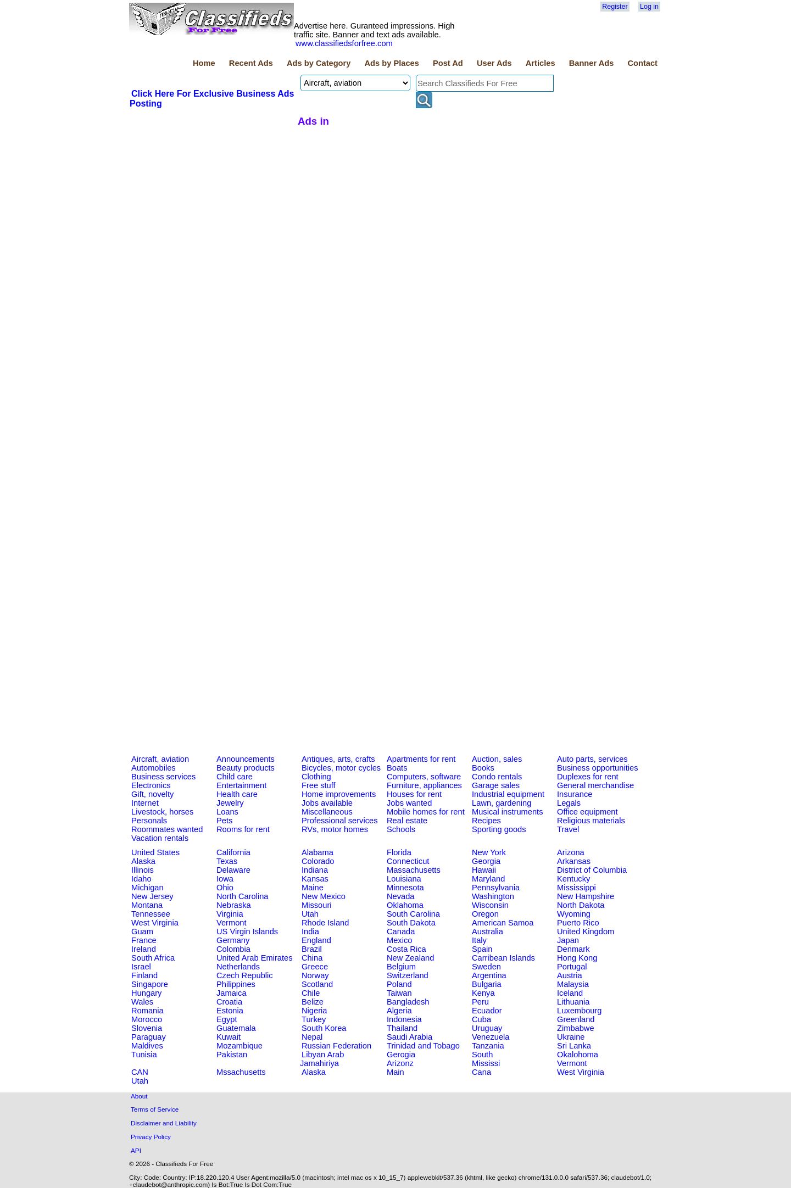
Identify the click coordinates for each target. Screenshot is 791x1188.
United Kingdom (585, 931)
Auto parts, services (592, 759)
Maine (313, 887)
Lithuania (573, 1001)
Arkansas (574, 861)
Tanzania (488, 1045)
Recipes (486, 820)
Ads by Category (318, 63)
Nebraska (233, 905)
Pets (224, 820)
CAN (139, 1072)
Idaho (141, 878)
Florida (399, 852)
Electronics (151, 785)
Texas (226, 861)
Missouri (317, 905)
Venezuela (490, 1037)
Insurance (574, 794)
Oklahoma (405, 905)
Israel (141, 966)
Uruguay (487, 1028)
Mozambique (239, 1045)
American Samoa (502, 922)
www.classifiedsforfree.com (344, 43)
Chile (311, 993)
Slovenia (146, 1028)
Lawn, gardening (501, 803)
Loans (227, 811)
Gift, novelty (152, 794)
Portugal (572, 966)
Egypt (226, 1019)
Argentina (489, 975)
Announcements (245, 759)
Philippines (235, 984)
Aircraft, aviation (160, 759)
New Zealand (410, 957)
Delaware (233, 870)
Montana (147, 905)
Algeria (399, 1010)
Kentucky (573, 878)
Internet (145, 803)
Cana (481, 1072)
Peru (480, 1001)
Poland (399, 984)
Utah (310, 914)
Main (395, 1072)
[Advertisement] (212, 191)
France (144, 940)
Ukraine (571, 1037)
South (482, 1054)
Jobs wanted (409, 803)
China (312, 957)
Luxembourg (579, 1010)
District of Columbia (592, 870)
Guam (142, 931)
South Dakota (411, 922)
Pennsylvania (496, 887)
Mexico (399, 940)
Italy (479, 940)
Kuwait (228, 1037)
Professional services (339, 820)
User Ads (494, 63)
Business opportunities (597, 767)
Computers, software (424, 776)
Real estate (407, 820)
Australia (487, 931)
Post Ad (448, 63)
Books (483, 767)
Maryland (488, 878)
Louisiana (404, 878)
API (136, 1150)
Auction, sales (497, 759)
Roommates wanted (167, 829)
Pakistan (231, 1054)
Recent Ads (251, 63)
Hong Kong (577, 957)
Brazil (312, 949)
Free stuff (319, 785)
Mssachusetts (241, 1072)
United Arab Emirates (254, 957)
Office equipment (587, 811)
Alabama (317, 852)
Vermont (231, 922)
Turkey (314, 1019)
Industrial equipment (508, 794)
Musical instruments (507, 811)
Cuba (481, 1019)
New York (489, 852)
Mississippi (576, 887)
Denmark (573, 949)
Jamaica (231, 993)
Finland (144, 975)
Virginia (229, 914)
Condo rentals (497, 776)
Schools (401, 829)
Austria (569, 975)
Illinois (142, 870)
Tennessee (150, 914)
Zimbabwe (575, 1028)
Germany (232, 940)
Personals (149, 820)
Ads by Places (392, 63)
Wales (142, 1001)
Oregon (485, 914)
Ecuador (487, 1010)
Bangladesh (408, 1001)
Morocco (146, 1019)
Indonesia (404, 1019)
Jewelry (230, 803)
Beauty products (245, 767)
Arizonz (400, 1063)
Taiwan (399, 993)
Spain (482, 949)
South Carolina (413, 914)
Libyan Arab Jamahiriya (322, 1059)
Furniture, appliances (424, 785)
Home (204, 63)
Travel (568, 829)
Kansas (315, 878)
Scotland (317, 984)
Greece (315, 966)
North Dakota (580, 905)
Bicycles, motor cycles (341, 767)
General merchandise (595, 785)
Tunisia (144, 1054)
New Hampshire (585, 896)
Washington (493, 896)
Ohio (224, 887)
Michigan (147, 887)
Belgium (401, 966)
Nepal (312, 1037)
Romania (147, 1010)
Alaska (143, 861)
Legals (569, 803)
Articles (540, 63)
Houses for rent (414, 794)
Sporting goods (499, 829)
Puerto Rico (578, 922)
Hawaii (484, 870)
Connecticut (408, 861)
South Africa (153, 957)
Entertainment (241, 785)
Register (614, 6)
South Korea (324, 1028)
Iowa (224, 878)
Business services (163, 776)
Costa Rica (406, 949)
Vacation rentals (159, 838)
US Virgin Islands (247, 931)
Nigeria (314, 1010)
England (316, 940)
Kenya (483, 993)
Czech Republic (244, 975)
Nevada (401, 896)
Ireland (143, 949)
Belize (313, 1001)
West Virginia (155, 922)
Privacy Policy (151, 1136)
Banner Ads (591, 63)
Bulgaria (487, 984)
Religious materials (591, 820)
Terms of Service (155, 1109)
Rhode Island (325, 922)
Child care (234, 776)
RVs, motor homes (335, 829)
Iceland (570, 993)
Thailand (402, 1028)
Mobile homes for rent (426, 811)
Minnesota (405, 887)
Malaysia (573, 984)
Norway (315, 975)
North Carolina (242, 896)
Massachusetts (414, 870)
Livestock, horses (162, 811)
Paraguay (148, 1037)
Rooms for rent (243, 829)
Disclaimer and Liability (164, 1122)
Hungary (146, 993)
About (139, 1096)
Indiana (315, 870)
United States (155, 852)
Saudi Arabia (409, 1037)
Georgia (486, 861)
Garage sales (496, 785)
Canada (401, 931)
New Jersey (152, 896)
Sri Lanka (574, 1045)
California (233, 852)
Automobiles (153, 767)
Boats (397, 767)
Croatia (229, 1001)
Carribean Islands (503, 957)
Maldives (147, 1045)
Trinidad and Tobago (423, 1045)
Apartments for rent (421, 759)
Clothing (316, 776)
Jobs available (327, 803)
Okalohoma (577, 1054)
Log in (649, 6)
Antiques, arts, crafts (338, 759)
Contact (642, 63)
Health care (237, 794)
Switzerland (407, 975)
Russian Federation (336, 1045)
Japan (568, 940)
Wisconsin (490, 905)
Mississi (486, 1063)
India (310, 931)
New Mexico (324, 896)
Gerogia (401, 1054)
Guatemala (236, 1028)
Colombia (233, 949)
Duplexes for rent (588, 776)
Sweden (486, 966)
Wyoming (574, 914)
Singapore (149, 984)
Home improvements (339, 794)
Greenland (575, 1019)
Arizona (570, 852)
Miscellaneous (327, 811)
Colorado (318, 861)
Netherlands (238, 966)
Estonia (229, 1010)
